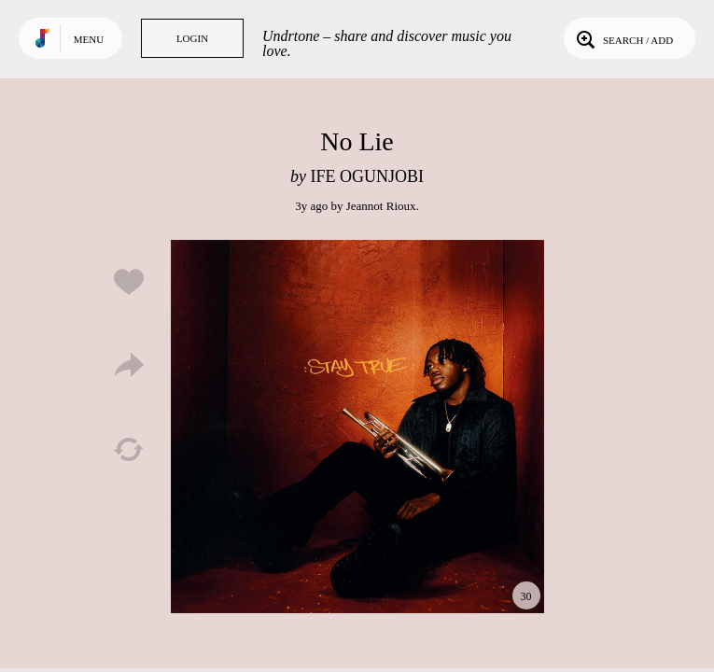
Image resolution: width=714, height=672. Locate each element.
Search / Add (623, 38)
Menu (89, 39)
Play (357, 426)
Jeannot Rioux (381, 206)
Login (192, 38)
